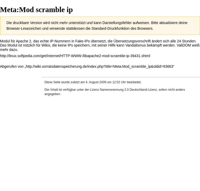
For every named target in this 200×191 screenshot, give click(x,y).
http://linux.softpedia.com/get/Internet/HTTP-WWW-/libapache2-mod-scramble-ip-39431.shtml (75, 56)
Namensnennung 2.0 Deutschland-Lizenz (128, 89)
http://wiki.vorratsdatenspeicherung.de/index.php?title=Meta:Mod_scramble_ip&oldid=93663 (99, 66)
